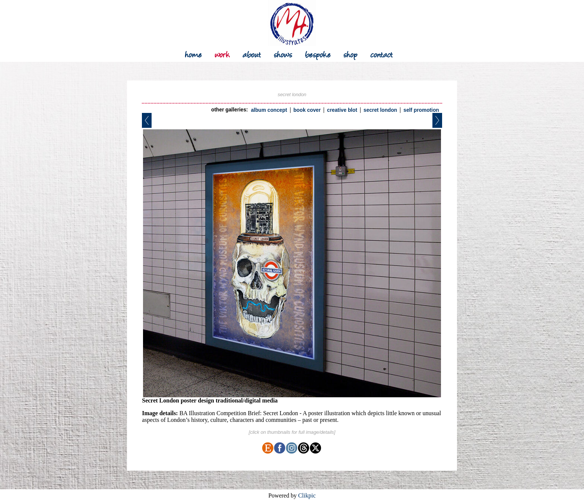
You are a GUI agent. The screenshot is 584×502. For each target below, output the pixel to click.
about (252, 54)
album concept (269, 110)
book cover (307, 110)
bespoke (317, 54)
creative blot (342, 110)
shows (283, 54)
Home (193, 54)
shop (350, 54)
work (222, 54)
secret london (380, 110)
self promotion (421, 110)
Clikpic (306, 495)
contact (382, 54)
